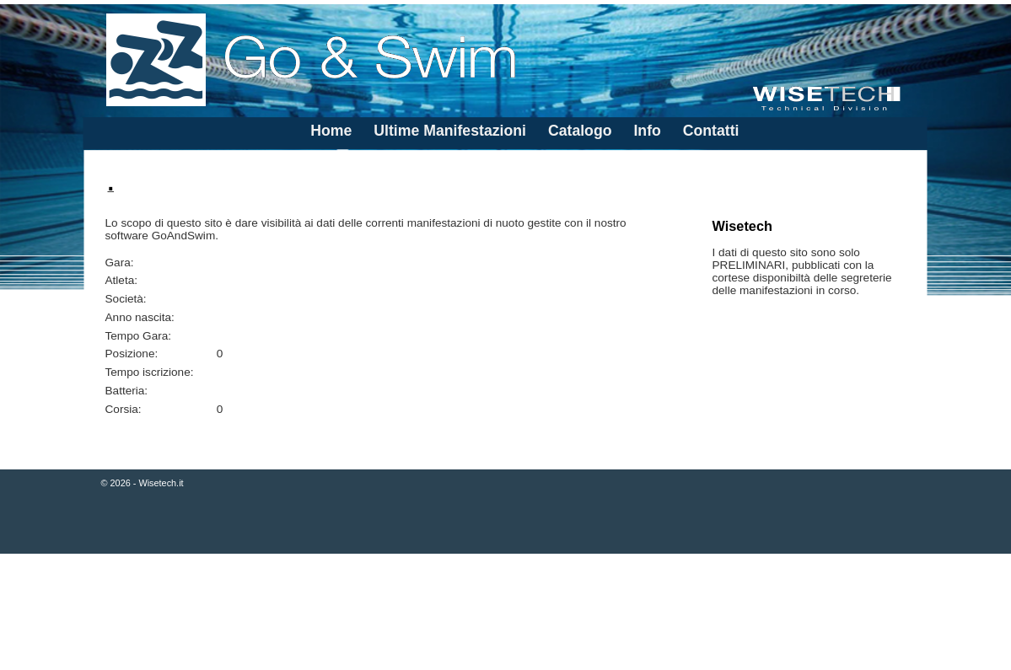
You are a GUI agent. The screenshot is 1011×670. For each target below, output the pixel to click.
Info (646, 130)
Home (331, 130)
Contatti (711, 130)
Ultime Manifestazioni (450, 130)
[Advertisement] (505, 613)
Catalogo (580, 130)
